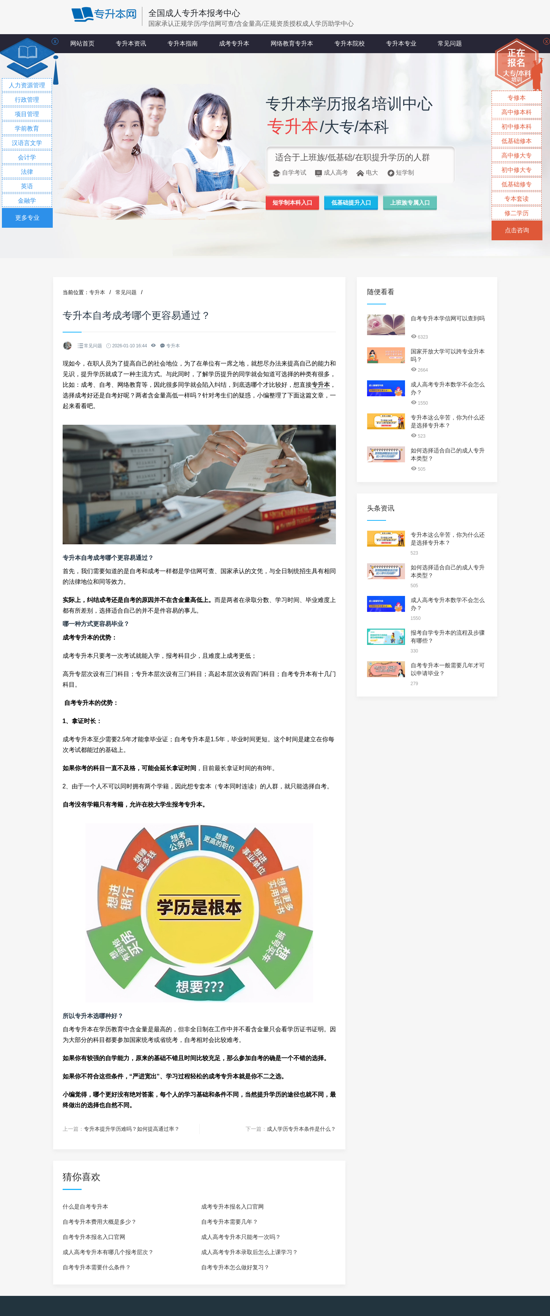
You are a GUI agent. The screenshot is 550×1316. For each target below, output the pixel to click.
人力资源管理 (27, 85)
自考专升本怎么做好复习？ (235, 1267)
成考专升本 (234, 43)
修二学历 (516, 213)
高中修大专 (516, 155)
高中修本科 (516, 112)
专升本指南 (182, 43)
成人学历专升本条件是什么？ (301, 1129)
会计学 (27, 157)
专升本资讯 (131, 43)
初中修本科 (516, 126)
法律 (27, 172)
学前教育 (27, 128)
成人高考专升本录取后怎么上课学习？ (249, 1251)
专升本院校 (349, 43)
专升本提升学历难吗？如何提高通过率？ (132, 1129)
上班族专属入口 (423, 203)
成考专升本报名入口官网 (232, 1206)
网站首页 (82, 43)
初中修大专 (516, 170)
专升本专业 (401, 43)
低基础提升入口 (359, 203)
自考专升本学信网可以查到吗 (448, 318)
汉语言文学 (27, 143)
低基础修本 (516, 141)
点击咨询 (517, 230)
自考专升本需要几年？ (229, 1221)
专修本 (516, 98)
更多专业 (27, 217)
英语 (27, 186)
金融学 (27, 200)
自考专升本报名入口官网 (94, 1236)
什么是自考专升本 (85, 1206)
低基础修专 (516, 184)
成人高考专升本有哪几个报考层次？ (108, 1251)
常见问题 (450, 43)
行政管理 (27, 99)
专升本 (97, 292)
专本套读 (516, 198)
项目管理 (27, 114)
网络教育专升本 (292, 43)
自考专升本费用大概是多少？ (100, 1221)
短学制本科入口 (295, 203)
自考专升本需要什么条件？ (97, 1267)
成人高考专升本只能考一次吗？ (241, 1236)
